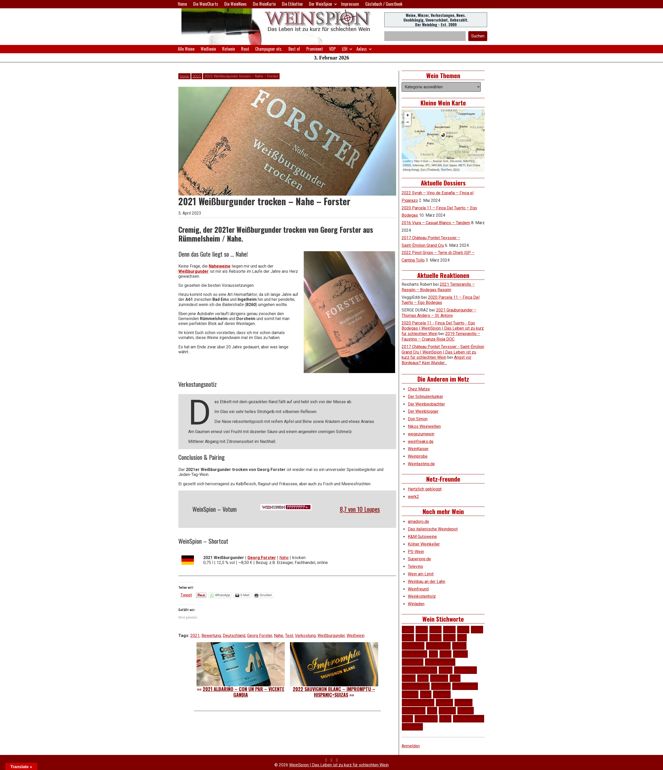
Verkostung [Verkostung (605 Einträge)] (426, 718)
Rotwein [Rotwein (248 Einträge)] (441, 694)
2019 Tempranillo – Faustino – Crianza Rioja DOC (441, 336)
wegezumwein (421, 434)
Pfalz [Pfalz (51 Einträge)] (422, 678)
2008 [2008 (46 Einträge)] (422, 629)
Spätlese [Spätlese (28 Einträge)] (463, 702)
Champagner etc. (268, 49)
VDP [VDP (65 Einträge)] (407, 718)
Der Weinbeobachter (426, 404)
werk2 (413, 496)
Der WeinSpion (320, 4)
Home (182, 4)
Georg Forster (261, 557)
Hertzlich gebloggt (425, 489)
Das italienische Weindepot (433, 529)
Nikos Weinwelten (424, 426)
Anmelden (411, 746)
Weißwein (208, 49)
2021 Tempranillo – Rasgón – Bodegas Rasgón (438, 287)
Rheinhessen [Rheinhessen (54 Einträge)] (465, 686)
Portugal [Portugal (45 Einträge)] (439, 678)
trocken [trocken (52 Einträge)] (465, 710)
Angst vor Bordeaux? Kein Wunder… (436, 360)
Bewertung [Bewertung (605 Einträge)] (413, 645)
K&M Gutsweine (422, 536)
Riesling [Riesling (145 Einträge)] (410, 694)
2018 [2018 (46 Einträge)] (477, 629)
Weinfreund (418, 589)
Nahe (284, 557)
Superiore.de (419, 558)
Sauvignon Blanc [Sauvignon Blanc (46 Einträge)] (418, 702)
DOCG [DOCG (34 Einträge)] (460, 654)
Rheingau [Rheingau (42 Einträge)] (440, 686)
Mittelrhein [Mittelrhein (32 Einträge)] (465, 670)
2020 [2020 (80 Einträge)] (422, 637)
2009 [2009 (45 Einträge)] (435, 629)
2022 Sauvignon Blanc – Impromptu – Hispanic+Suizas (334, 692)
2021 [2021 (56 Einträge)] (435, 637)
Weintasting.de (421, 463)
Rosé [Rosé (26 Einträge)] (425, 694)
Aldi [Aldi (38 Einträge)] (461, 637)
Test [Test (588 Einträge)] (432, 710)
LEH (344, 49)
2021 (197, 76)
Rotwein (228, 49)
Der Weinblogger (423, 411)
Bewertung (211, 635)
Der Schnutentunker (425, 396)
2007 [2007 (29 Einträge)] (408, 629)
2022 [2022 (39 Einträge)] (449, 637)
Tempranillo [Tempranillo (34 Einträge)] (413, 710)
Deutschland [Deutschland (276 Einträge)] (414, 654)
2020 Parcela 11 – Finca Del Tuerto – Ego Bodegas (440, 300)
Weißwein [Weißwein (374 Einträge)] (412, 726)
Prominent (314, 49)
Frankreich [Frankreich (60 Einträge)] (412, 662)
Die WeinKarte (264, 4)
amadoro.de (418, 521)
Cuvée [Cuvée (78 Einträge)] (459, 645)
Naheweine (220, 266)
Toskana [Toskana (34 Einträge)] (447, 710)
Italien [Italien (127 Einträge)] (445, 670)
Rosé (245, 49)
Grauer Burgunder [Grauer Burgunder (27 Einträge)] (419, 670)
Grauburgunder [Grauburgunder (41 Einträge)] (440, 662)
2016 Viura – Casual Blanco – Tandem (436, 222)
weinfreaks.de (421, 441)
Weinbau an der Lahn (426, 581)
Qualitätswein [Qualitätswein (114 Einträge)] (415, 686)
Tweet (186, 595)
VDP (332, 49)
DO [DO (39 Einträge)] (433, 654)
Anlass (361, 49)
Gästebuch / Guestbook (383, 4)
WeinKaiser (418, 448)
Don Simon (418, 418)
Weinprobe (418, 456)
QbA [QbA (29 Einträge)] (455, 678)
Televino (415, 566)
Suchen (477, 36)
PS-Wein (416, 551)
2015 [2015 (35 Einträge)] (463, 629)
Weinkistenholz (422, 596)
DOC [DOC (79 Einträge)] (445, 654)
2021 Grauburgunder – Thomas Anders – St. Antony (439, 313)
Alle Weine (186, 49)
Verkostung (305, 635)
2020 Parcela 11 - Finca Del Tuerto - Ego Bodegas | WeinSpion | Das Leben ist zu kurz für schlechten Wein (443, 328)
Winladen (416, 603)
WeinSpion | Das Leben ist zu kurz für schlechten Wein (339, 764)
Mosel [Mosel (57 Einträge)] (408, 678)
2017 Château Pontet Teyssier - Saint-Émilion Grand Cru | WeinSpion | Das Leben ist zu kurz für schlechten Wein (443, 352)
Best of (294, 49)
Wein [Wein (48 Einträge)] (445, 718)
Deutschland (234, 635)
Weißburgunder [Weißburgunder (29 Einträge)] (468, 718)
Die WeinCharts (205, 4)
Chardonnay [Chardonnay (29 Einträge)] (438, 645)
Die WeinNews (235, 4)
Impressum (350, 4)
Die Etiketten (292, 4)
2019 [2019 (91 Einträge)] (408, 637)
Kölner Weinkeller (424, 544)
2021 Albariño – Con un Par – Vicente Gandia (243, 692)
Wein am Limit (421, 574)
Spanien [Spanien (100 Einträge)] (444, 702)
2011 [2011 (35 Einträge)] (449, 629)
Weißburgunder (193, 271)
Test (289, 635)
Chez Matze (419, 389)
